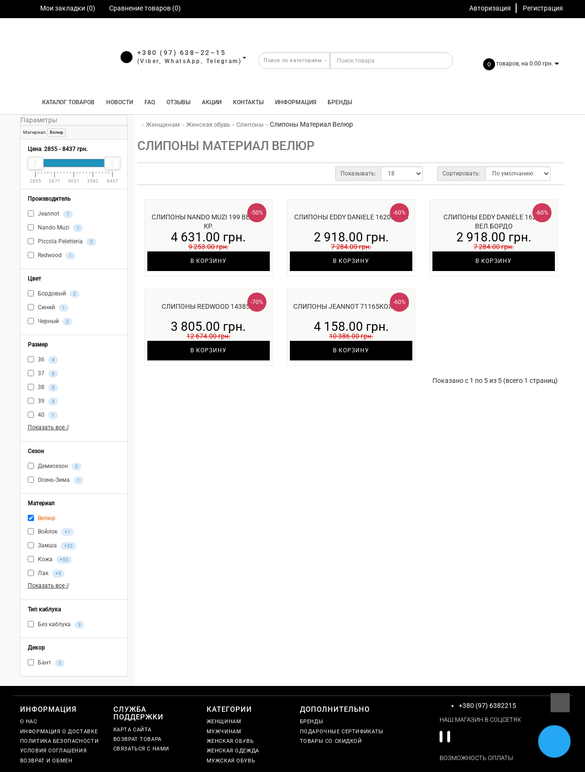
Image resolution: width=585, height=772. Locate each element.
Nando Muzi (55, 228)
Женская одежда (233, 751)
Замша (52, 546)
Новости (119, 102)
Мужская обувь (231, 761)
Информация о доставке (59, 732)
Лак (46, 573)
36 (43, 360)
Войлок (51, 532)
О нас (28, 721)
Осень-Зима (55, 480)
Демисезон (54, 466)
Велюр (56, 132)
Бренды (340, 102)
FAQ (149, 102)
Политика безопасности (59, 741)
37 (43, 374)
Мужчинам (224, 732)
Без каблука (56, 625)
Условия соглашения (53, 751)
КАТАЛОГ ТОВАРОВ (66, 102)
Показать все (48, 427)
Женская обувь (230, 741)
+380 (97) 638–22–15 (181, 52)
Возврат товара (137, 739)
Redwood (51, 256)
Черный (50, 322)
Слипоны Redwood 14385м (208, 306)
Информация (295, 102)
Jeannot (50, 214)
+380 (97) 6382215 (487, 705)
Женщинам (224, 721)
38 (43, 387)
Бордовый (53, 294)
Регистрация (543, 8)
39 (43, 401)
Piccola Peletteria (62, 242)
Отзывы (178, 102)
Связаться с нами (141, 749)
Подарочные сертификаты (342, 732)
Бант (46, 663)
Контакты (248, 102)
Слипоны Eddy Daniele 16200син (351, 217)
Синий (48, 308)
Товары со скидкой (331, 741)
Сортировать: (461, 173)
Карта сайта (132, 730)
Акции (211, 102)
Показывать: (358, 173)
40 (43, 415)
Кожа (50, 560)
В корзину (208, 261)
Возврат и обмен (46, 761)
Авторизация (490, 8)
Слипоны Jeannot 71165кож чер (351, 306)
